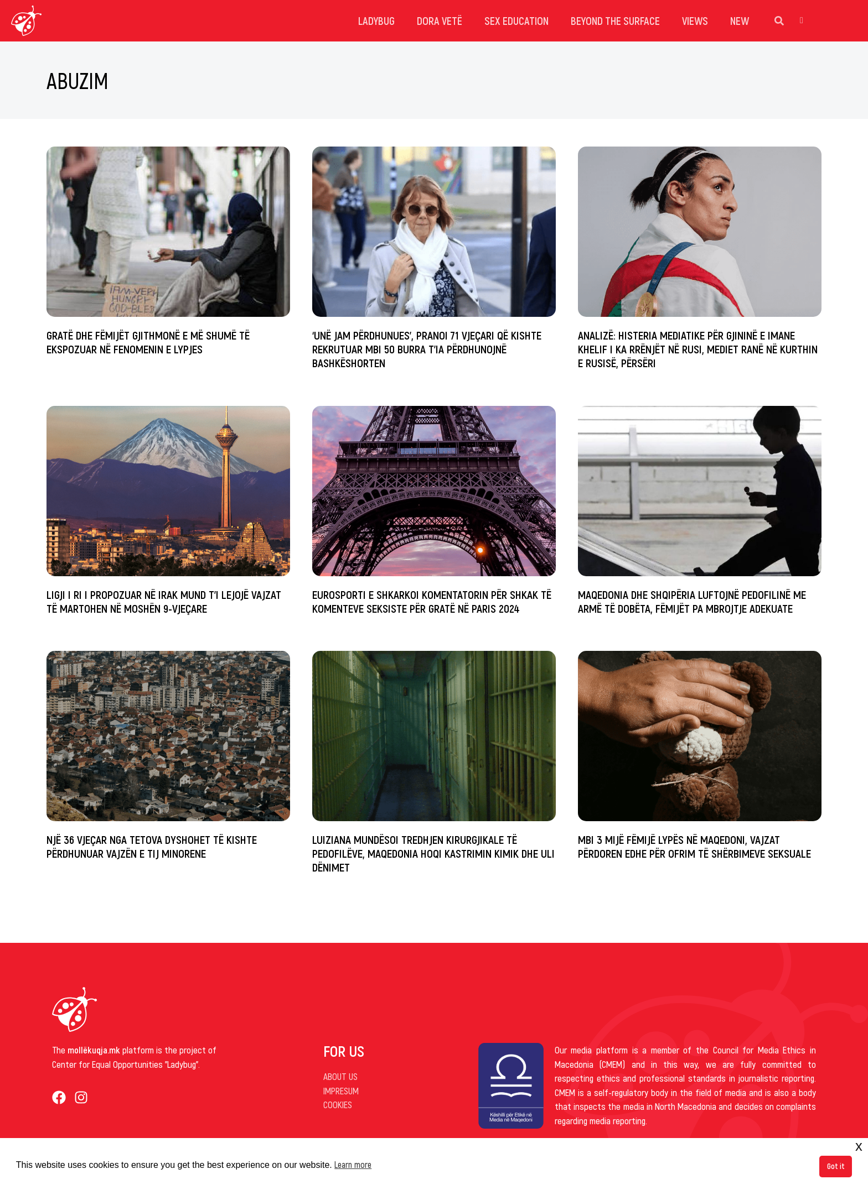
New (739, 20)
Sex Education (516, 20)
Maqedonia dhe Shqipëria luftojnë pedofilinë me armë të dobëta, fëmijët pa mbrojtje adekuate (692, 601)
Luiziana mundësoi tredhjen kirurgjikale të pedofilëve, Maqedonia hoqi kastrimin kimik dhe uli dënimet (433, 853)
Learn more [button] (352, 1164)
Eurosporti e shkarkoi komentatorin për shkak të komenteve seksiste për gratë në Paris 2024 (431, 601)
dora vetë (439, 20)
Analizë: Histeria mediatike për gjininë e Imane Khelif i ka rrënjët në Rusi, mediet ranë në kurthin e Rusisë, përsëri (698, 348)
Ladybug (376, 20)
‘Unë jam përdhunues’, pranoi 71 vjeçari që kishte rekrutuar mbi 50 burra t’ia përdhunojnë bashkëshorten (426, 348)
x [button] (858, 1146)
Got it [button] (836, 1166)
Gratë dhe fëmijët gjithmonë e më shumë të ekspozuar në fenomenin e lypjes (148, 342)
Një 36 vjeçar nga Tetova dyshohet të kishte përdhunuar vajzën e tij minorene (151, 846)
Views (695, 20)
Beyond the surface (615, 20)
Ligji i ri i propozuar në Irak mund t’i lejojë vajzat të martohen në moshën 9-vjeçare (163, 601)
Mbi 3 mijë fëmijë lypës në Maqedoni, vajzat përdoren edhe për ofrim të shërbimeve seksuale (694, 846)
